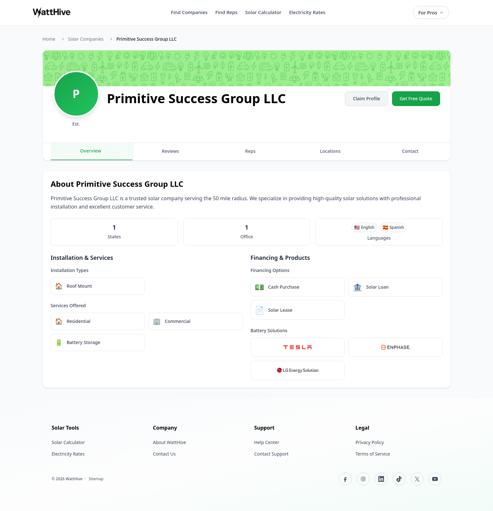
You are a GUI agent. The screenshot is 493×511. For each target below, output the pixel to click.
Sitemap (95, 479)
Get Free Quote (416, 98)
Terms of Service (372, 454)
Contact (410, 151)
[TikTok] (399, 479)
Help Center (266, 442)
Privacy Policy (369, 442)
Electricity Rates (307, 12)
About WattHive (169, 442)
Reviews (170, 151)
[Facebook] (345, 479)
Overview (90, 150)
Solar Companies (86, 39)
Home (49, 39)
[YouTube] (435, 479)
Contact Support (271, 454)
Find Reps (226, 12)
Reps (250, 151)
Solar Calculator (263, 12)
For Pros (431, 12)
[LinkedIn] (381, 479)
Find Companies (189, 12)
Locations (330, 151)
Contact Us (164, 454)
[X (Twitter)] (417, 479)
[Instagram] (363, 479)
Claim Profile (366, 98)
